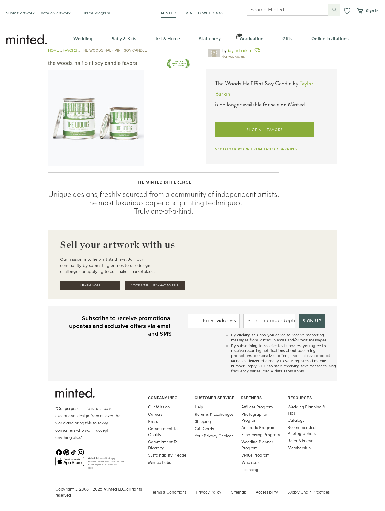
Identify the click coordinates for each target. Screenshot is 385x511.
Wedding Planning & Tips (306, 410)
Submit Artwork (20, 13)
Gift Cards (204, 428)
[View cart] (359, 10)
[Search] (279, 9)
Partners (251, 398)
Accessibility (267, 492)
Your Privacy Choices (214, 436)
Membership (299, 448)
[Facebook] (59, 451)
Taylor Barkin (239, 50)
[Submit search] (334, 9)
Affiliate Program (257, 407)
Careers (155, 414)
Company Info (162, 398)
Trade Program (96, 13)
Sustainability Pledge (167, 455)
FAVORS (70, 50)
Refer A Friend (300, 440)
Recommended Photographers (302, 430)
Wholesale (250, 462)
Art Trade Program (258, 427)
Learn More (90, 285)
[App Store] (69, 464)
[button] (347, 10)
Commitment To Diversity (163, 445)
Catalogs (296, 420)
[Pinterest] (66, 451)
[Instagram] (80, 451)
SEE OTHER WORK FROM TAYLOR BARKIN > (256, 149)
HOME (53, 50)
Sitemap (238, 492)
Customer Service (214, 398)
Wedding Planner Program (257, 445)
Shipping (203, 421)
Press (153, 421)
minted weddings (204, 13)
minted (168, 13)
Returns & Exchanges (214, 414)
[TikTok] (73, 451)
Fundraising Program (260, 434)
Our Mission (159, 407)
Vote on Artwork (56, 13)
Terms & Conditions (168, 492)
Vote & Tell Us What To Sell (155, 285)
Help (199, 407)
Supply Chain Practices (308, 492)
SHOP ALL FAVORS (264, 130)
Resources (300, 398)
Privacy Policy (208, 492)
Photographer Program (254, 417)
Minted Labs (159, 462)
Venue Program (255, 455)
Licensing (249, 469)
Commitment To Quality (163, 431)
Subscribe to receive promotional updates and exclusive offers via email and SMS (120, 326)
